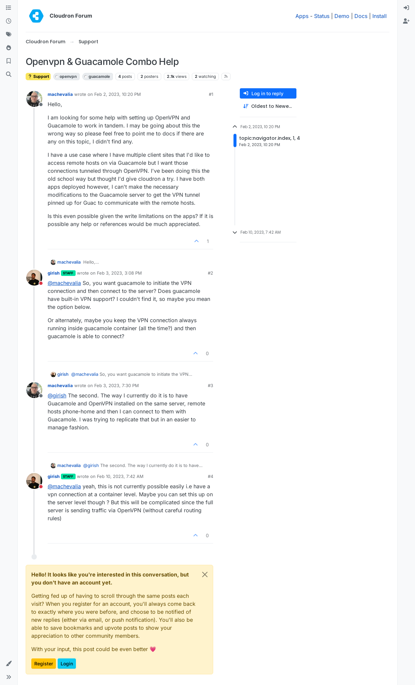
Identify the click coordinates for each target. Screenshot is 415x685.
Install (379, 16)
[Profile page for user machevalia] (34, 99)
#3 (210, 385)
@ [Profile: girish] (57, 395)
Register (43, 663)
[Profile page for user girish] (34, 278)
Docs (360, 16)
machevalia (60, 94)
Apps (301, 16)
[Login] (406, 8)
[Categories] (9, 8)
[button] (9, 663)
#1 (211, 94)
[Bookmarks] (9, 61)
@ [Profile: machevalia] (64, 283)
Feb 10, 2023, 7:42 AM (120, 476)
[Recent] (9, 21)
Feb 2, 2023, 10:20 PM (117, 94)
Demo (341, 16)
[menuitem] (406, 8)
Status (321, 16)
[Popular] (9, 48)
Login (67, 663)
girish (54, 273)
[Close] (205, 574)
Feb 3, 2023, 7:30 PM (116, 385)
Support (38, 76)
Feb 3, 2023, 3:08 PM (119, 273)
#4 (210, 476)
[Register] (406, 21)
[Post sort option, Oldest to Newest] (268, 106)
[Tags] (9, 34)
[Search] (9, 74)
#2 (210, 273)
